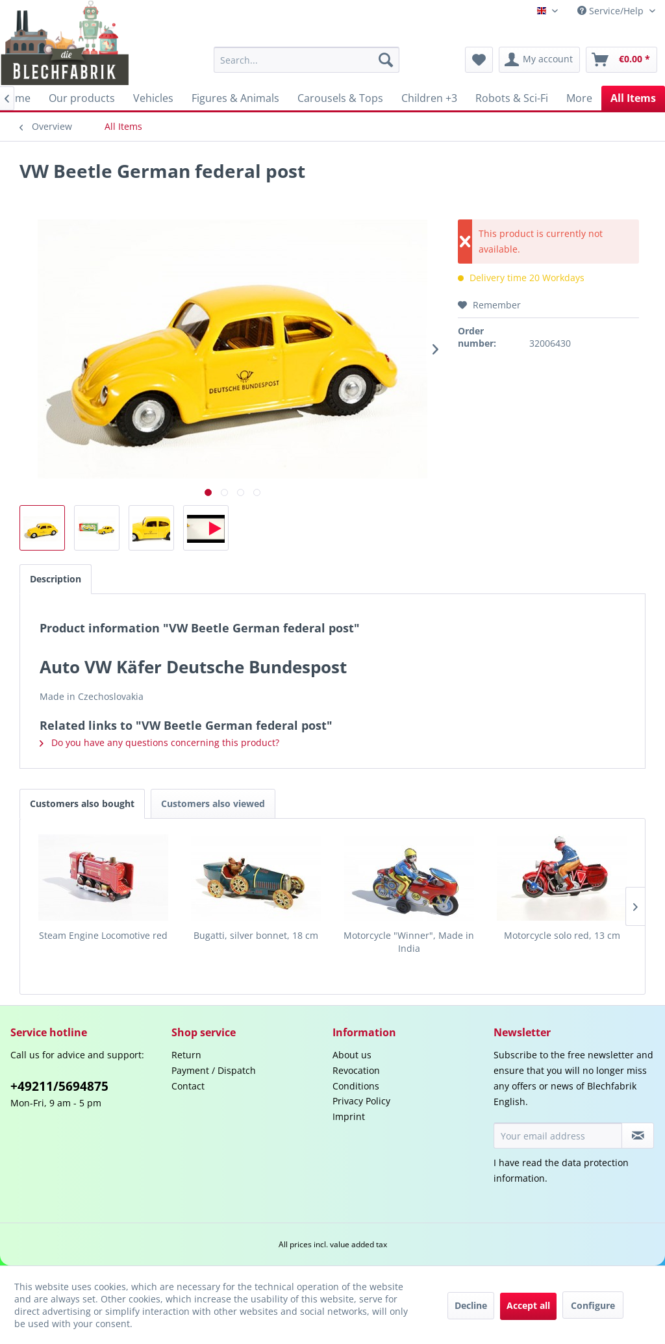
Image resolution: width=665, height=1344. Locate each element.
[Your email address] (558, 1136)
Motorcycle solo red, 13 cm (562, 935)
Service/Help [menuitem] (611, 11)
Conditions (355, 1086)
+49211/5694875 (59, 1086)
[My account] (539, 60)
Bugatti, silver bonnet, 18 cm (256, 935)
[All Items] (633, 98)
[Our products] (82, 98)
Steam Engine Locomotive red (103, 935)
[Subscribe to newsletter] (637, 1136)
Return (186, 1055)
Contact (188, 1086)
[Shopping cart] (621, 60)
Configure (593, 1305)
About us (351, 1055)
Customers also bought (82, 803)
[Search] (385, 60)
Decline (471, 1305)
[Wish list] (479, 60)
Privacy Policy (361, 1101)
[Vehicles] (153, 98)
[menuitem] (307, 60)
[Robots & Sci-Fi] (511, 98)
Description (55, 579)
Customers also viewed (213, 803)
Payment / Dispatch (213, 1070)
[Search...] (307, 60)
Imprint (348, 1116)
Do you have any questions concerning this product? (159, 742)
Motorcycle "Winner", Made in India (409, 941)
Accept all (528, 1305)
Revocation (356, 1070)
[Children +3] (429, 98)
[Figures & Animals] (235, 98)
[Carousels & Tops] (340, 98)
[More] (579, 98)
